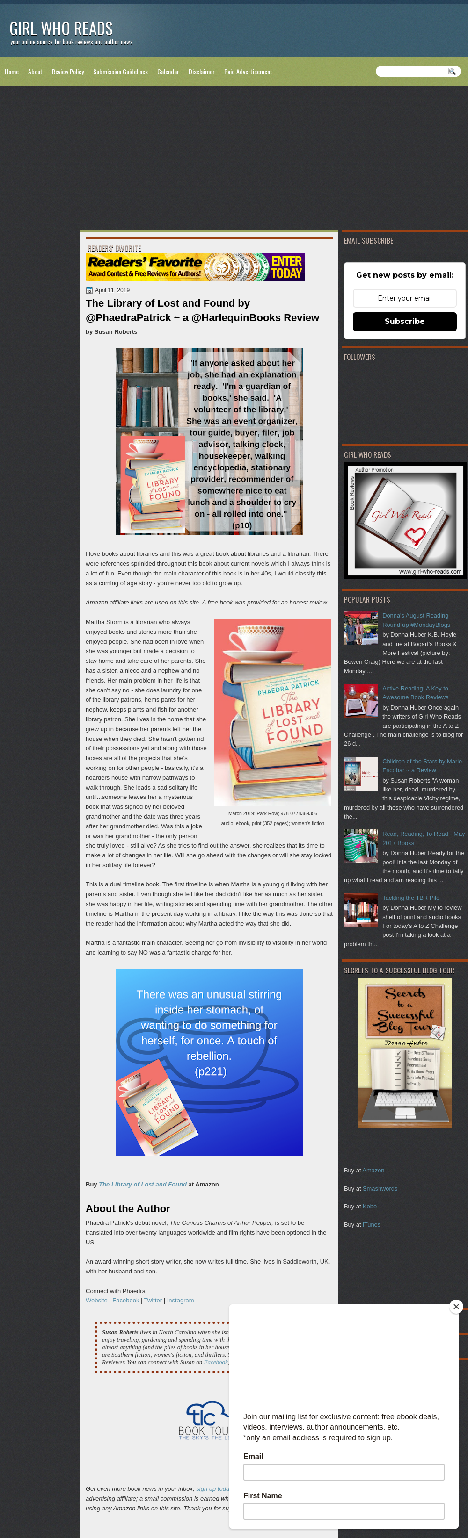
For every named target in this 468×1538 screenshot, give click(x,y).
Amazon (373, 1170)
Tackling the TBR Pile (410, 897)
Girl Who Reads (61, 28)
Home (12, 71)
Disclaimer (202, 71)
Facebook (126, 1300)
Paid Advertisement (248, 71)
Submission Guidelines (120, 71)
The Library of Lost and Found (143, 1184)
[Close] (456, 1307)
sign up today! (215, 1488)
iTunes (371, 1224)
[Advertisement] (234, 159)
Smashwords (380, 1188)
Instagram (180, 1300)
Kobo (370, 1206)
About (35, 71)
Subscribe (405, 321)
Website (97, 1300)
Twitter (153, 1300)
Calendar (168, 71)
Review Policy (68, 71)
